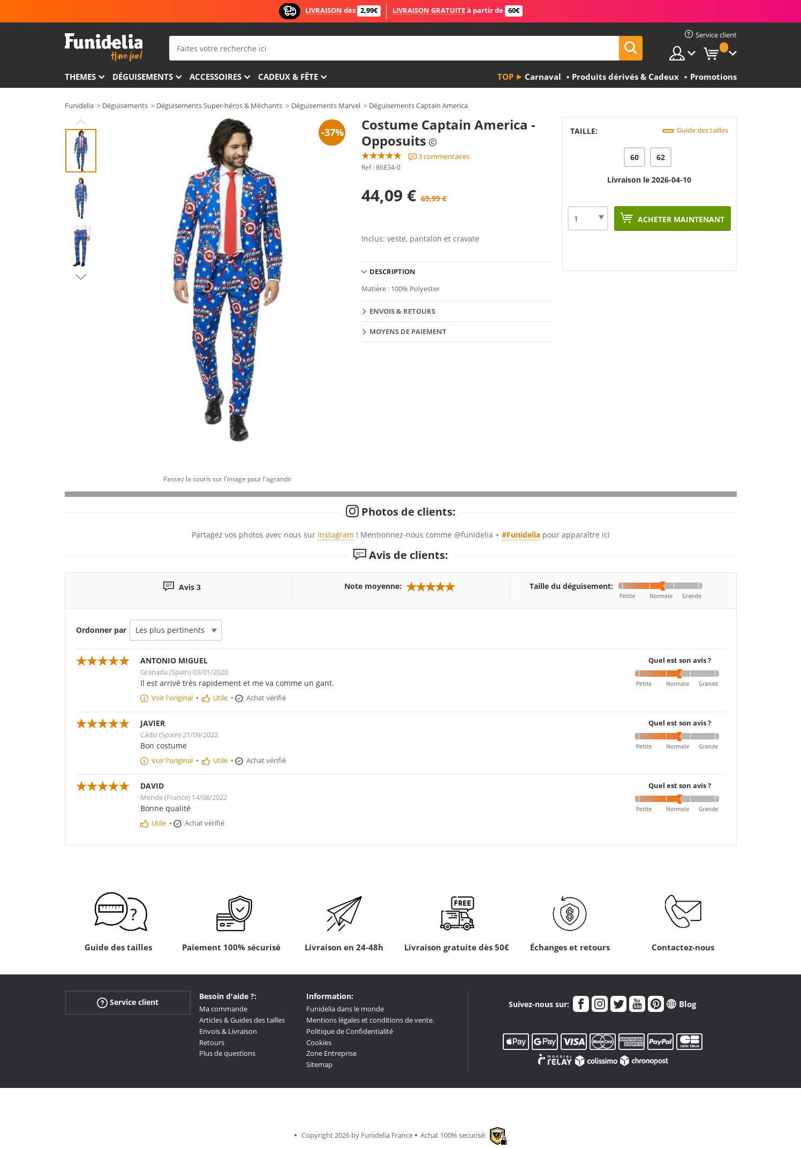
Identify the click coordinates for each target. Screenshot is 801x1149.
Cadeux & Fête (288, 76)
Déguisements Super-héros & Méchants (219, 105)
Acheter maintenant (680, 219)
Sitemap (319, 1064)
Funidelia (79, 105)
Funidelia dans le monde (345, 1009)
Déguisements (142, 76)
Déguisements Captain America (418, 105)
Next (80, 276)
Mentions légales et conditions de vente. (370, 1020)
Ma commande (223, 1009)
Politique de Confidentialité (349, 1031)
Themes (80, 76)
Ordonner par (101, 630)
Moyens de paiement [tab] (408, 331)
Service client (127, 1002)
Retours (211, 1042)
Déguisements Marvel (325, 105)
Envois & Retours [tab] (402, 311)
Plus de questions (227, 1053)
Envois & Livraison (228, 1031)
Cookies (318, 1042)
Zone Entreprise (331, 1053)
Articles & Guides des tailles (242, 1020)
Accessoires (215, 76)
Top (505, 76)
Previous (80, 122)
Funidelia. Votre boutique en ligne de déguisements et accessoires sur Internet (103, 47)
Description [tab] (392, 271)
